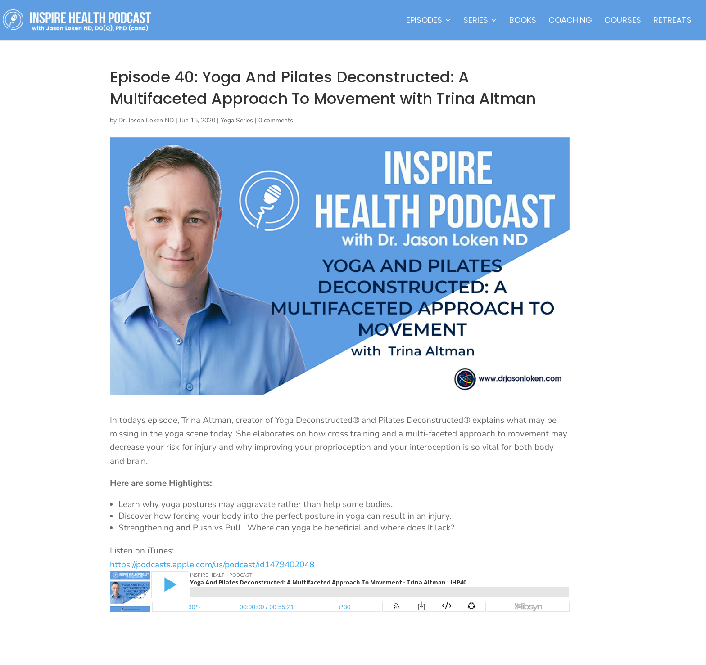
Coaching (570, 21)
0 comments (275, 120)
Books (522, 21)
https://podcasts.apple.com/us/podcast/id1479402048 (212, 565)
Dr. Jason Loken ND (146, 120)
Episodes (424, 21)
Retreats (672, 21)
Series (475, 21)
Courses (622, 21)
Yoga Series (237, 120)
